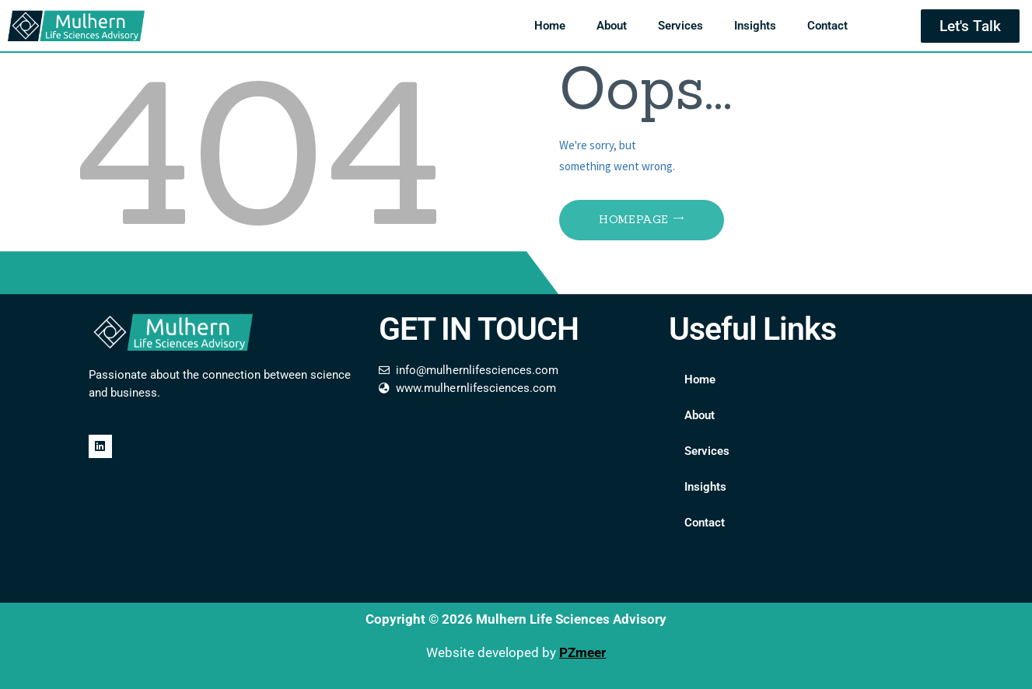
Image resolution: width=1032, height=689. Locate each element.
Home (549, 26)
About (611, 26)
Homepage (633, 219)
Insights (755, 26)
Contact (827, 26)
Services (680, 26)
